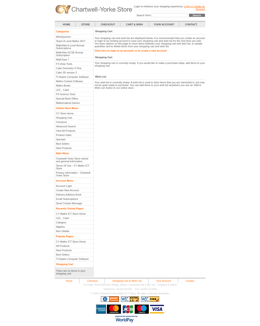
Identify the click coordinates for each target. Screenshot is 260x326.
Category (61, 222)
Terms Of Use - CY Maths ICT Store (72, 167)
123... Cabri (62, 90)
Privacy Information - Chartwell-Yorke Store (73, 174)
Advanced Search (66, 126)
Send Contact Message (69, 203)
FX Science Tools (66, 94)
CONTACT (191, 24)
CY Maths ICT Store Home (71, 213)
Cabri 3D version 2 (66, 72)
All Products (63, 246)
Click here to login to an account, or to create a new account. (131, 50)
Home (69, 280)
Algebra (60, 226)
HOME (66, 24)
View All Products (66, 130)
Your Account (163, 280)
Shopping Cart (64, 117)
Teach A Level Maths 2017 (70, 41)
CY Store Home (65, 113)
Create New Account (67, 190)
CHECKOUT (108, 24)
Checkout (61, 122)
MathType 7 (62, 59)
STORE (85, 24)
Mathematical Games (68, 103)
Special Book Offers (67, 98)
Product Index (64, 135)
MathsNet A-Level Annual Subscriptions (70, 47)
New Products (64, 148)
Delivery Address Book (68, 194)
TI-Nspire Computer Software (72, 77)
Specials (61, 139)
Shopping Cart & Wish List (127, 280)
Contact (190, 280)
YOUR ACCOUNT (164, 24)
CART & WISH (134, 24)
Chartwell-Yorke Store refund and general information (72, 160)
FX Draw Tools (64, 64)
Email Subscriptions (67, 199)
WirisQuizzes (63, 36)
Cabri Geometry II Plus (68, 68)
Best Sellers (63, 143)
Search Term (144, 15)
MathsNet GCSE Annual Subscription (69, 54)
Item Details (62, 231)
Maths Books (63, 85)
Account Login (64, 186)
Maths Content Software (69, 81)
